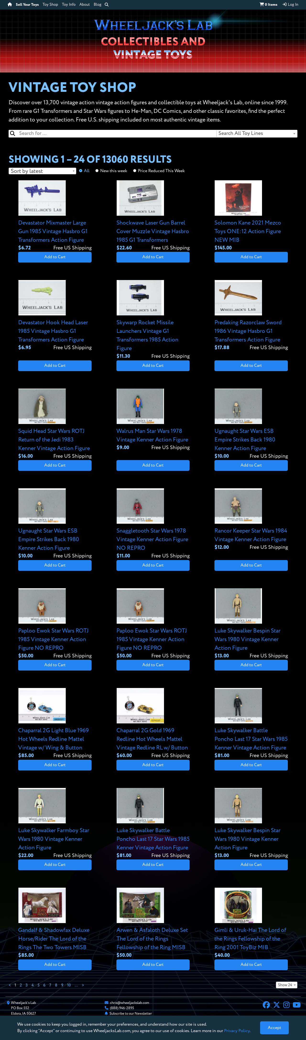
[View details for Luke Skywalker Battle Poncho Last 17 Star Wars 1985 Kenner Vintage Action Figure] (251, 724)
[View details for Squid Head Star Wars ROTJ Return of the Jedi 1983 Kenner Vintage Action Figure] (55, 424)
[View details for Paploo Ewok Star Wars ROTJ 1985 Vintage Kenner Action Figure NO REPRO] (55, 624)
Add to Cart (55, 257)
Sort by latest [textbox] (27, 171)
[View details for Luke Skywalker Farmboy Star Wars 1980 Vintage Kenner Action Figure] (55, 824)
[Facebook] (266, 1005)
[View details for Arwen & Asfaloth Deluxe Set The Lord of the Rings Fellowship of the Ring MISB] (153, 923)
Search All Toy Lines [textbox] (241, 133)
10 (69, 985)
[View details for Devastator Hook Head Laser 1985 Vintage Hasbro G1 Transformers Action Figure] (55, 316)
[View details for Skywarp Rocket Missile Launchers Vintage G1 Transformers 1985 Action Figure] (153, 320)
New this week (113, 171)
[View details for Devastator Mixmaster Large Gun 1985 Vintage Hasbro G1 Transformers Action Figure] (55, 216)
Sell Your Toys (27, 5)
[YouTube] (297, 1005)
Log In (290, 4)
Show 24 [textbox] (285, 985)
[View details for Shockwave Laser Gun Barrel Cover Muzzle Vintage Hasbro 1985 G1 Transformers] (153, 216)
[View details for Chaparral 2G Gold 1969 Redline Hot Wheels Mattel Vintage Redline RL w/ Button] (153, 724)
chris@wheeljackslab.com (129, 1003)
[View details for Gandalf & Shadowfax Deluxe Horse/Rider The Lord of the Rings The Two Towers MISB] (55, 923)
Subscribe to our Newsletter (130, 1013)
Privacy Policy (237, 1031)
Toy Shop (50, 5)
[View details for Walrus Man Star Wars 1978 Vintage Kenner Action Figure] (153, 420)
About (84, 5)
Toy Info (69, 5)
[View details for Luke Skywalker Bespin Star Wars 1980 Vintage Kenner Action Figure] (251, 624)
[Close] (274, 1027)
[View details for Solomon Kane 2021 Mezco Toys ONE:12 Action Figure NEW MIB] (251, 216)
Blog (97, 5)
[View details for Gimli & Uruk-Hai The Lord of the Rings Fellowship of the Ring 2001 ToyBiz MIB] (251, 923)
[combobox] (256, 133)
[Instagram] (286, 1005)
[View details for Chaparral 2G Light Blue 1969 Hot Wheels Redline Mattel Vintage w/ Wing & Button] (55, 724)
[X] (276, 1005)
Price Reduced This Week (161, 171)
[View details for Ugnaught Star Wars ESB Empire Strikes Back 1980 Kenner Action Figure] (251, 424)
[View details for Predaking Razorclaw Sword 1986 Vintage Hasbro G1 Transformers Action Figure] (251, 316)
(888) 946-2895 (122, 1008)
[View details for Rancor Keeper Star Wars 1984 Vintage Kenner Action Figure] (251, 519)
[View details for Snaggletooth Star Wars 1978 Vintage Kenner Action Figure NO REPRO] (153, 524)
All (86, 171)
